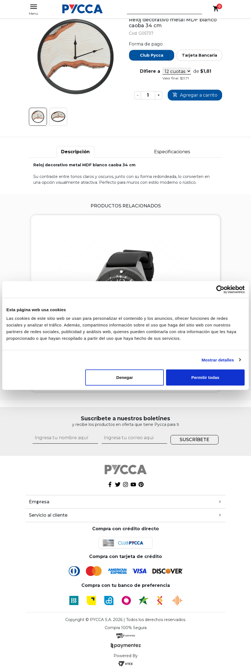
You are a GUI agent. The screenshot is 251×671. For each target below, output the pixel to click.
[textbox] (160, 10)
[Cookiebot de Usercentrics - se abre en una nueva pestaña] (220, 289)
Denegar (124, 377)
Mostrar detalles (218, 359)
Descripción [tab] (75, 151)
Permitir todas (205, 377)
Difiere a (150, 71)
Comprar (195, 95)
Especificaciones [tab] (172, 151)
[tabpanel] (125, 173)
